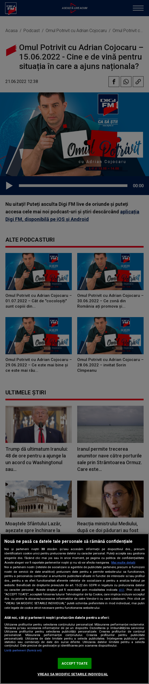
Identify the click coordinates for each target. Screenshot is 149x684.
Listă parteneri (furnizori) (23, 650)
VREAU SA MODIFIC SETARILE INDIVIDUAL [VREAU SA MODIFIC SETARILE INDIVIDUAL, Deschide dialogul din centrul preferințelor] (73, 674)
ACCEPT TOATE (74, 663)
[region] (74, 608)
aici (121, 590)
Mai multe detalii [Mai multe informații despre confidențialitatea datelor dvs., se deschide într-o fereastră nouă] (123, 562)
